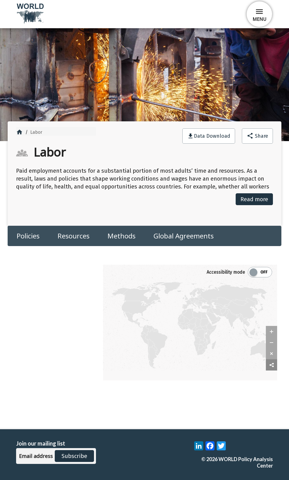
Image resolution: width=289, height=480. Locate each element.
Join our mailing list (40, 443)
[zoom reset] (271, 353)
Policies (28, 235)
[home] (31, 22)
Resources (73, 235)
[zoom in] (271, 331)
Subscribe (74, 456)
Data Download (212, 136)
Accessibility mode (226, 272)
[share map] (271, 365)
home (19, 132)
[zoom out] (271, 342)
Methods (121, 235)
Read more (254, 199)
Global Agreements (184, 235)
